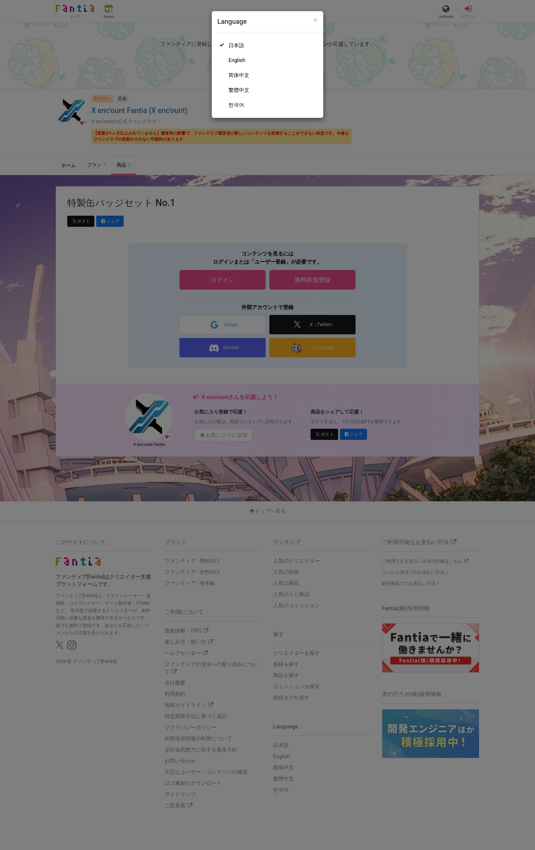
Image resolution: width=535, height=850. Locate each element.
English (236, 60)
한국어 (236, 105)
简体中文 (238, 75)
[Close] (316, 20)
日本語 (236, 45)
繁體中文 (238, 90)
